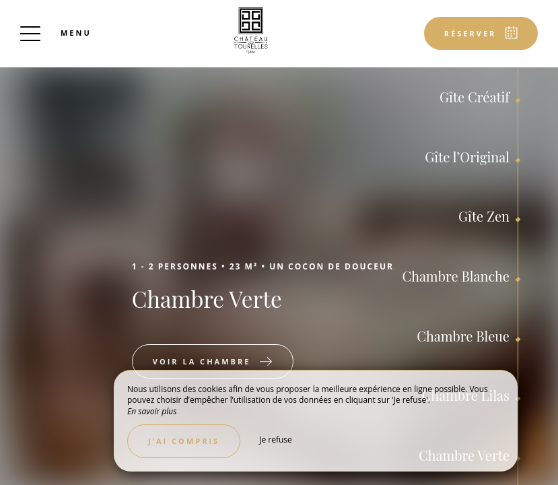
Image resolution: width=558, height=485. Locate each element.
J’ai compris (183, 441)
